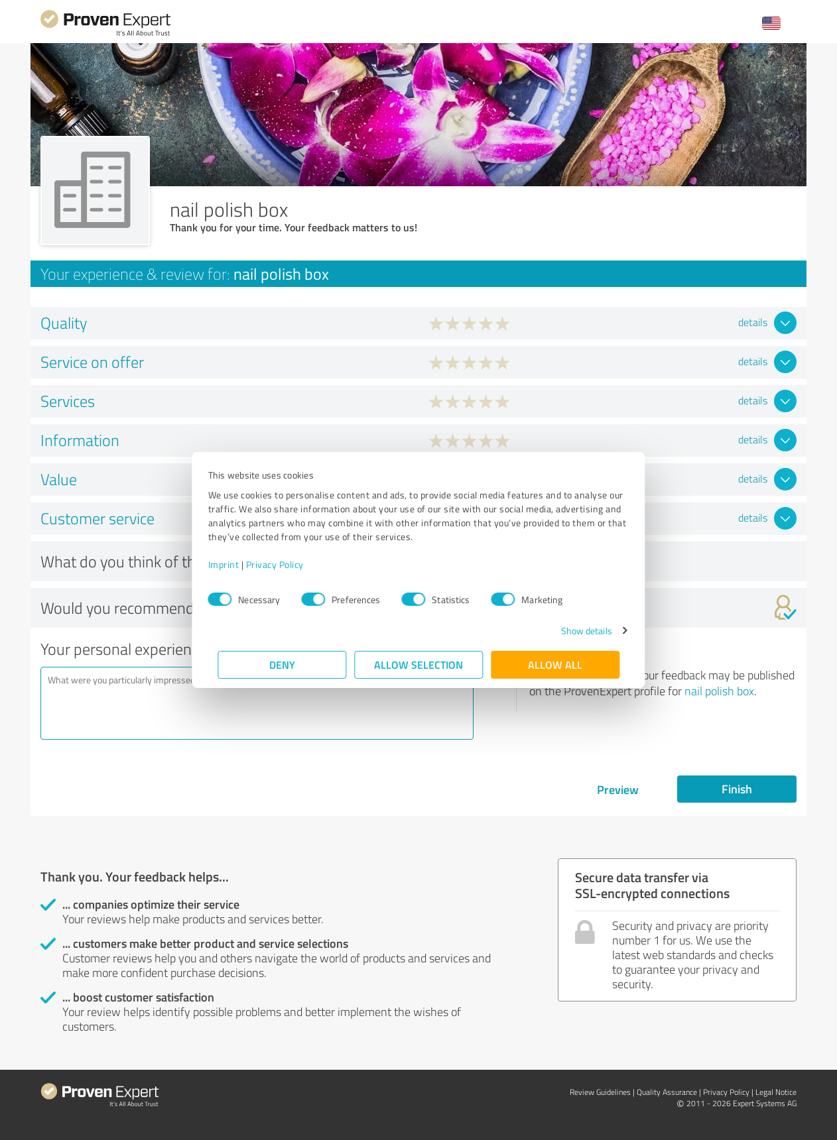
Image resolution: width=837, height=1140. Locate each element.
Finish (737, 788)
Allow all (555, 664)
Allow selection (418, 664)
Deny (282, 664)
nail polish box (719, 691)
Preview (618, 789)
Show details (576, 630)
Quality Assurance (667, 1092)
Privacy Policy (284, 564)
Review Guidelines (600, 1092)
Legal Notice (776, 1092)
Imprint (233, 564)
